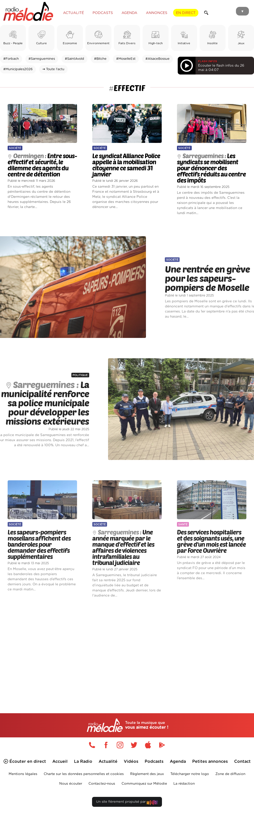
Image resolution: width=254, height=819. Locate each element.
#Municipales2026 (18, 69)
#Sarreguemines (41, 59)
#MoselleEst (126, 59)
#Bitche (100, 59)
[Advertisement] (127, 648)
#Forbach (11, 59)
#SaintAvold (74, 59)
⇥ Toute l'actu (53, 69)
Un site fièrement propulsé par (127, 803)
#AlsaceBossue (157, 59)
